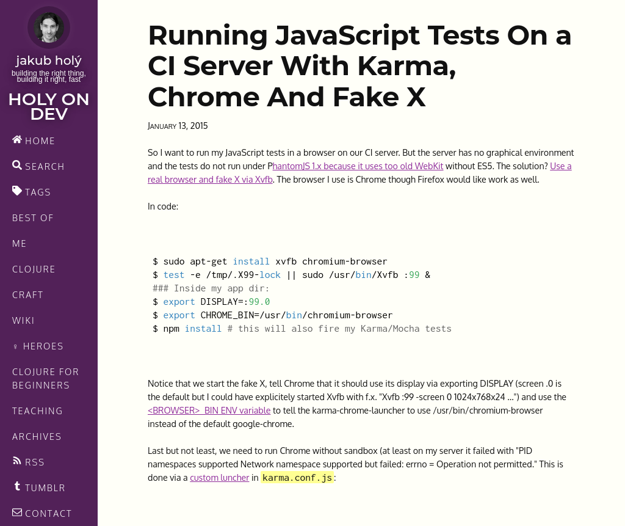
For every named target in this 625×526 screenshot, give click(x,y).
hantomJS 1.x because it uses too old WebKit (358, 165)
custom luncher (219, 477)
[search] (49, 166)
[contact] (49, 513)
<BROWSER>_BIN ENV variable (209, 409)
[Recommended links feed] (49, 487)
